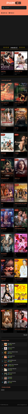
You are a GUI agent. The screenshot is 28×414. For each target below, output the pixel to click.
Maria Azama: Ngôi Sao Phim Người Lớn (21, 329)
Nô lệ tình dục (4, 303)
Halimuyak (3, 278)
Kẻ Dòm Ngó (4, 228)
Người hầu (3, 71)
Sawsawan (3, 127)
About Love (17, 178)
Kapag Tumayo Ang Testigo (21, 203)
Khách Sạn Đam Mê (12, 372)
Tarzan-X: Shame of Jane (13, 351)
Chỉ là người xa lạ (5, 102)
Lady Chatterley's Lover (20, 228)
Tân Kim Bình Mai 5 (19, 278)
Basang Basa (4, 253)
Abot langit (3, 153)
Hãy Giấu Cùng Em (11, 343)
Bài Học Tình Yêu (18, 71)
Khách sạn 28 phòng (12, 381)
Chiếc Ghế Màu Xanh (19, 102)
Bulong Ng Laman (5, 178)
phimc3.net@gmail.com (22, 404)
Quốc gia (4, 13)
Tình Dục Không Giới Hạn (20, 303)
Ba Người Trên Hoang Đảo (13, 364)
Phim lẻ (11, 13)
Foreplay (17, 153)
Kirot (2, 203)
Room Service (4, 329)
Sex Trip (16, 127)
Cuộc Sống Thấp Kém (12, 368)
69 (15, 253)
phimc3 (2, 389)
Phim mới (25, 334)
